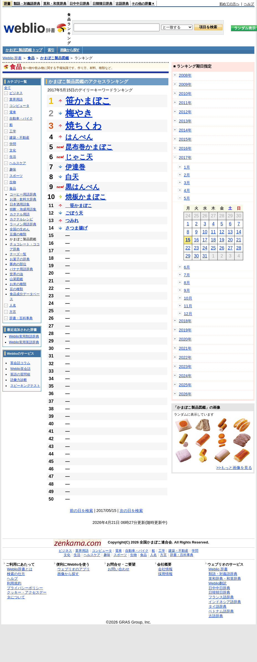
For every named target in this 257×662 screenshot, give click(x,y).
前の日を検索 (81, 510)
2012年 (185, 112)
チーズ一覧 (18, 254)
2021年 (185, 348)
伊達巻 (75, 167)
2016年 (185, 148)
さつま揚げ (76, 228)
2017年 (185, 157)
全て (7, 87)
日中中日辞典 (79, 3)
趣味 (12, 169)
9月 (187, 290)
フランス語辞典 (221, 597)
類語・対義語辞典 (27, 3)
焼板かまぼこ (85, 196)
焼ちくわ (83, 126)
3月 (187, 183)
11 (213, 232)
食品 (31, 58)
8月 (187, 282)
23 (196, 248)
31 (204, 256)
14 (238, 232)
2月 (187, 175)
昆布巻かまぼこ (89, 147)
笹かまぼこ (88, 101)
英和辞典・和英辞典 (225, 578)
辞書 (7, 3)
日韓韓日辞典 (102, 3)
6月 (187, 267)
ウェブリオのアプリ (73, 569)
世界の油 (16, 274)
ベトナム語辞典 (221, 611)
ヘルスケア (17, 163)
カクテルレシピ (21, 219)
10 (204, 232)
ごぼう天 (74, 213)
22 (188, 248)
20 (230, 240)
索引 (51, 50)
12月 (188, 313)
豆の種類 (16, 289)
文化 (12, 150)
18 (213, 240)
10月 (188, 298)
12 (221, 232)
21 (238, 240)
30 (196, 256)
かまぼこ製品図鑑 (54, 58)
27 (230, 248)
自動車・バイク (21, 118)
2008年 (185, 75)
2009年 (185, 84)
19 (221, 240)
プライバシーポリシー (25, 588)
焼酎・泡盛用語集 (23, 209)
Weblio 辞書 (12, 58)
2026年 (185, 394)
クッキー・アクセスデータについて (27, 594)
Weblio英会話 (20, 369)
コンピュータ (19, 106)
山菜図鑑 (16, 279)
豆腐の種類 (18, 234)
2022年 (185, 357)
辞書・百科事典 (21, 318)
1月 (187, 167)
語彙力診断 (18, 380)
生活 (12, 157)
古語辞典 (122, 3)
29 (188, 256)
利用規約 (14, 583)
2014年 (185, 130)
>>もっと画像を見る (234, 467)
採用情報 (165, 574)
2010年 (185, 93)
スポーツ (16, 176)
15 (188, 240)
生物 (12, 182)
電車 (12, 112)
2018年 (185, 321)
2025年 (185, 385)
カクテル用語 (20, 214)
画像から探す (69, 50)
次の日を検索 (131, 510)
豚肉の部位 (18, 264)
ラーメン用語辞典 (23, 224)
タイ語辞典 (218, 606)
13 (230, 232)
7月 (187, 275)
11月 (188, 306)
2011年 (185, 103)
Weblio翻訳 (218, 583)
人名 (12, 305)
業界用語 (16, 99)
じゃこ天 (79, 157)
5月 (187, 198)
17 (204, 240)
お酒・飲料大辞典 (23, 199)
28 (238, 248)
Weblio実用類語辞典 (24, 336)
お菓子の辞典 (20, 259)
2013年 (185, 121)
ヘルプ (249, 4)
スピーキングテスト (25, 386)
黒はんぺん (82, 186)
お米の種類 (18, 284)
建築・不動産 (19, 138)
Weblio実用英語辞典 (24, 342)
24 (204, 248)
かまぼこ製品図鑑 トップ (24, 50)
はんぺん (79, 137)
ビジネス (16, 93)
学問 (12, 144)
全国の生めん (20, 229)
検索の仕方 (16, 574)
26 (221, 248)
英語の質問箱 (20, 374)
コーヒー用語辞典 (23, 194)
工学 (12, 131)
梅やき (78, 113)
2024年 (185, 375)
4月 (187, 190)
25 (213, 248)
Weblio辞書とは (19, 569)
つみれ (72, 220)
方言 (12, 312)
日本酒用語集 (20, 204)
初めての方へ (229, 4)
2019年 (185, 330)
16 (196, 240)
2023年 (185, 366)
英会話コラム (20, 363)
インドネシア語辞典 (225, 602)
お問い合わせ (118, 569)
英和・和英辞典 (54, 3)
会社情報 (165, 569)
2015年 (185, 139)
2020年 (185, 339)
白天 (72, 177)
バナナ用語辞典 (21, 269)
